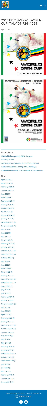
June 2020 (5, 311)
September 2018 (7, 361)
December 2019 (7, 325)
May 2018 (4, 371)
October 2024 (6, 208)
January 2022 (6, 275)
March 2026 (5, 183)
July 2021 (4, 290)
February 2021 (6, 297)
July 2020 (4, 307)
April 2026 (5, 180)
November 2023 (7, 226)
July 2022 (4, 261)
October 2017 (6, 378)
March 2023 (5, 240)
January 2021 (6, 300)
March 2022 (5, 272)
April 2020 (5, 314)
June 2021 (5, 293)
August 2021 (6, 286)
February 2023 (6, 244)
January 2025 (6, 204)
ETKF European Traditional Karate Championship (20, 163)
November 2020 (7, 304)
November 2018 (7, 353)
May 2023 (4, 236)
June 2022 (5, 265)
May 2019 (4, 343)
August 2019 (6, 336)
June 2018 (5, 368)
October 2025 (6, 190)
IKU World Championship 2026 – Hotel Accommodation (22, 170)
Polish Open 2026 (8, 160)
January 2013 (6, 382)
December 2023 (7, 222)
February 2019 (6, 346)
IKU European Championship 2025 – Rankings (18, 167)
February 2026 (6, 187)
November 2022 (7, 254)
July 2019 (4, 339)
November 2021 (7, 282)
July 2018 (4, 364)
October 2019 (6, 332)
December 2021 (7, 279)
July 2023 (4, 229)
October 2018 (6, 357)
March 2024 (5, 212)
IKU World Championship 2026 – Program (17, 156)
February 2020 (6, 318)
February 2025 (6, 201)
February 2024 (6, 215)
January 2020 (6, 322)
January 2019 (6, 350)
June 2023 (5, 233)
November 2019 (7, 329)
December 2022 (7, 251)
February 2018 (6, 375)
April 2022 (5, 268)
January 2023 (6, 247)
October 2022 (6, 258)
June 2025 (5, 194)
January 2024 (6, 219)
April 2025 (5, 197)
